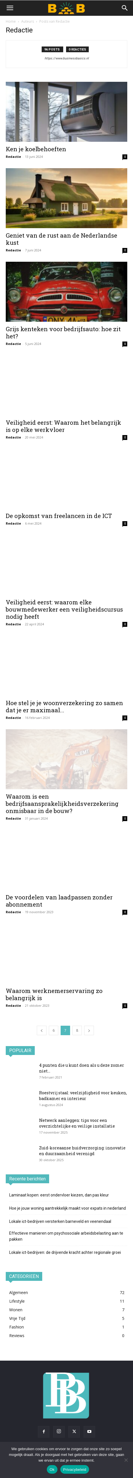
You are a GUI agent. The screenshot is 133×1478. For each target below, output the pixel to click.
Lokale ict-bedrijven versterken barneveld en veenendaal (60, 1221)
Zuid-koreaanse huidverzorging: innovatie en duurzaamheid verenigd (82, 1150)
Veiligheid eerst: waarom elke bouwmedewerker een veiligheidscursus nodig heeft (64, 609)
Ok (52, 1469)
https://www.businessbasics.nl (67, 58)
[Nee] (126, 1460)
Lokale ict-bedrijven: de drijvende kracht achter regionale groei (65, 1252)
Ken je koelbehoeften (36, 149)
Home (11, 21)
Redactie (13, 156)
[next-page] (89, 1030)
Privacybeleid (74, 1469)
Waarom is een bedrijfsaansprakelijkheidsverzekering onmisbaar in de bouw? (62, 803)
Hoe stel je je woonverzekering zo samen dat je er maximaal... (64, 706)
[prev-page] (42, 1030)
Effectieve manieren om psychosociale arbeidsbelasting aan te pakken (66, 1236)
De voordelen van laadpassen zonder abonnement (59, 900)
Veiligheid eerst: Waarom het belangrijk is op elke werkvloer (63, 426)
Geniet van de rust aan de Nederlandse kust (61, 239)
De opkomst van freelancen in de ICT (59, 516)
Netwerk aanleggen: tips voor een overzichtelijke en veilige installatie (77, 1123)
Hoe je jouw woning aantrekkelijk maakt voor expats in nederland (67, 1208)
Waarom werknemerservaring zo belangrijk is (54, 994)
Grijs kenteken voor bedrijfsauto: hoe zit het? (63, 332)
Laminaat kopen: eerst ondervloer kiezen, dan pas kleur (59, 1195)
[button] (10, 8)
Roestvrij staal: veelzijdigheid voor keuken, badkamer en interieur (83, 1095)
